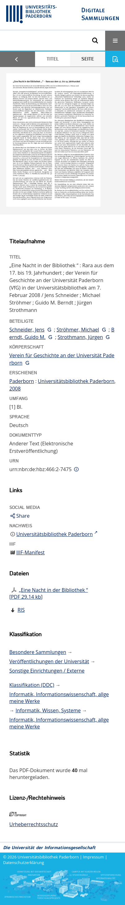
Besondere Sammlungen (37, 652)
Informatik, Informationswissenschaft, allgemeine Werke (59, 698)
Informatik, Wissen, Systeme (48, 710)
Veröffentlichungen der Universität (49, 661)
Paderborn (21, 381)
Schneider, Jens (26, 329)
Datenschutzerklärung (23, 862)
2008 (15, 388)
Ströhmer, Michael (77, 329)
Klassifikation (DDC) (31, 685)
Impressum (93, 857)
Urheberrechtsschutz (33, 824)
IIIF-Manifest (30, 552)
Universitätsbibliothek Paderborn (76, 381)
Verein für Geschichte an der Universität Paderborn (61, 359)
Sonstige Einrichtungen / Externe (46, 670)
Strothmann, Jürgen (80, 337)
